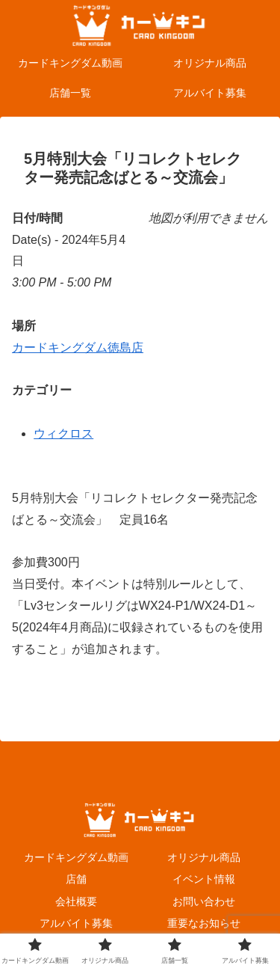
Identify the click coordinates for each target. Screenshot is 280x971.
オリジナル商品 (203, 857)
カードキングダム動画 (76, 857)
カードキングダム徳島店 (77, 347)
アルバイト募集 (76, 923)
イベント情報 (203, 879)
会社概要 (76, 901)
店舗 (76, 879)
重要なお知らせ (203, 923)
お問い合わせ (203, 901)
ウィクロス (63, 433)
